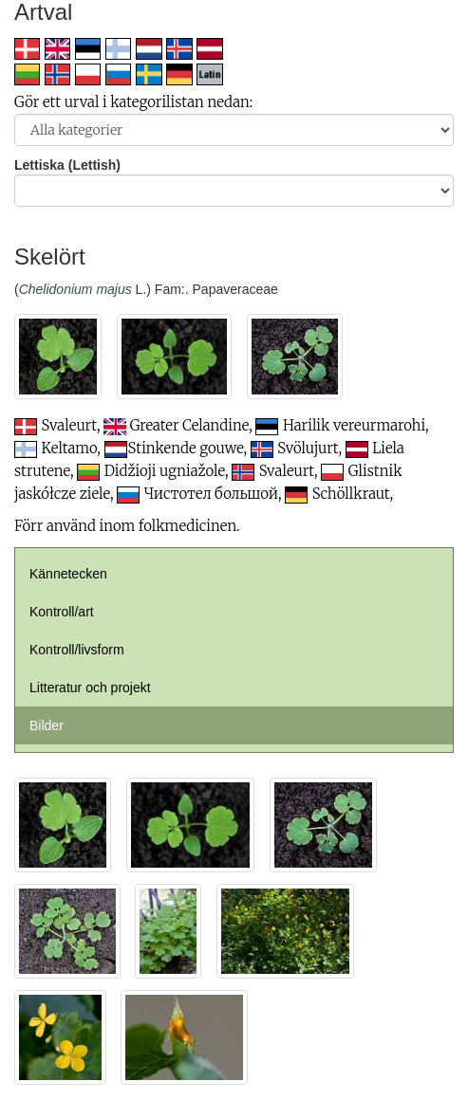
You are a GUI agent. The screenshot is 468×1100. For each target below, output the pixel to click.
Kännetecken (68, 573)
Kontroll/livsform (76, 649)
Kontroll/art (61, 611)
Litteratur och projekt (90, 687)
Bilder (46, 725)
